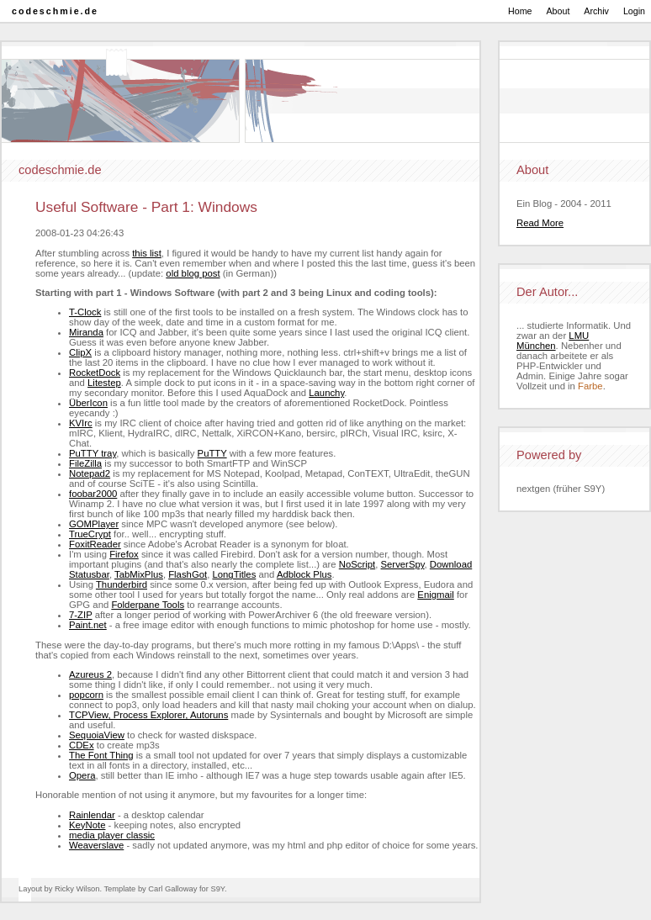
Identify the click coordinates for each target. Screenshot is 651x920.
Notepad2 (89, 473)
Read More (540, 223)
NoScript (357, 564)
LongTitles (234, 574)
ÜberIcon (88, 403)
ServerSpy (403, 564)
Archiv (596, 11)
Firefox (124, 554)
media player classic (112, 835)
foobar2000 (93, 494)
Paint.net (88, 625)
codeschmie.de (55, 11)
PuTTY (212, 453)
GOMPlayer (94, 524)
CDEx (81, 745)
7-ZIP (81, 615)
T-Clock (85, 312)
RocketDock (94, 372)
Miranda (86, 332)
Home (520, 11)
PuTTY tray (92, 453)
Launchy (326, 393)
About (558, 11)
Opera (82, 775)
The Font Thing (101, 755)
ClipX (80, 352)
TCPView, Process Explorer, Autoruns (148, 715)
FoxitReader (95, 544)
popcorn (86, 695)
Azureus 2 (90, 674)
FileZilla (85, 463)
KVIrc (81, 423)
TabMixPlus (138, 574)
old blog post (193, 273)
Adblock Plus (304, 574)
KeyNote (87, 825)
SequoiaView (96, 735)
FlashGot (187, 574)
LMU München (552, 340)
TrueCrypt (90, 534)
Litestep (104, 383)
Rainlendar (92, 815)
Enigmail (435, 595)
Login (634, 11)
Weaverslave (96, 845)
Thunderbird (121, 584)
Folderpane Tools (147, 605)
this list (146, 253)
